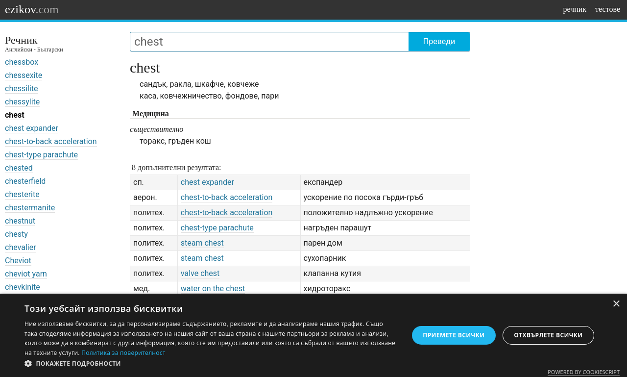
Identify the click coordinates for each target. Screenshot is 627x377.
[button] (210, 364)
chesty (16, 234)
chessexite (23, 75)
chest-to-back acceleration (51, 141)
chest (14, 115)
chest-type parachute (41, 154)
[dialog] (313, 335)
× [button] (616, 304)
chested (19, 168)
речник (574, 9)
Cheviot (18, 260)
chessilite (21, 88)
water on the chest (213, 288)
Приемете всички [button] (453, 335)
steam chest (202, 243)
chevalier (20, 247)
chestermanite (30, 207)
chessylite (22, 101)
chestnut (20, 221)
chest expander (31, 128)
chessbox (21, 62)
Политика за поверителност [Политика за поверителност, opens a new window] (123, 353)
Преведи (439, 41)
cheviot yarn (26, 273)
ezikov (32, 9)
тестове (607, 9)
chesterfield (25, 181)
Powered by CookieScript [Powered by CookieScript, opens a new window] (584, 372)
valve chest (200, 273)
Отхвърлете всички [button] (548, 335)
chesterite (22, 194)
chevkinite (22, 287)
